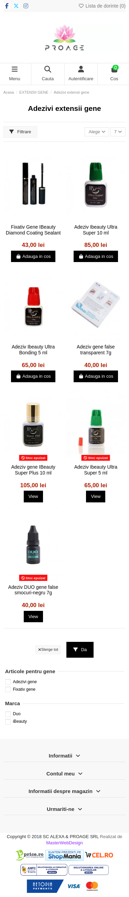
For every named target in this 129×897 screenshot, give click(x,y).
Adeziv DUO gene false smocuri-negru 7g (33, 590)
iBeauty (20, 721)
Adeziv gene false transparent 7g (96, 349)
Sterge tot (48, 649)
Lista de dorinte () (102, 6)
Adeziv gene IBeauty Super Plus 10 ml (33, 470)
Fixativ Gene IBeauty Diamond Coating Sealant (33, 230)
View (33, 496)
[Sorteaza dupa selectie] (97, 132)
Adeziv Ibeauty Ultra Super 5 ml (95, 470)
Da (80, 649)
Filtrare (20, 131)
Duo (16, 713)
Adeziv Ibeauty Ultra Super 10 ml (95, 230)
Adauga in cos (33, 256)
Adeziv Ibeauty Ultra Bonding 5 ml (33, 349)
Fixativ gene (24, 689)
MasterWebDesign (64, 842)
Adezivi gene (25, 681)
